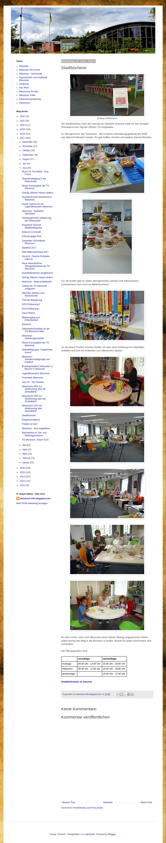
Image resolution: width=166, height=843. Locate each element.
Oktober (26, 150)
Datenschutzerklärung (30, 99)
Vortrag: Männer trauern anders (37, 192)
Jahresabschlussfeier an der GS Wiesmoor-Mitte (36, 330)
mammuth (89, 834)
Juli (24, 163)
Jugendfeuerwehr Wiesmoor (36, 373)
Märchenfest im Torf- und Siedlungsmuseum (34, 434)
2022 (22, 116)
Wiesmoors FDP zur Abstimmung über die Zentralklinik (34, 399)
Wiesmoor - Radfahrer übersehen (33, 212)
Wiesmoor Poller (27, 95)
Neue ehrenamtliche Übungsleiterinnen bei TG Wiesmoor (36, 266)
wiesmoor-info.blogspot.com (35, 498)
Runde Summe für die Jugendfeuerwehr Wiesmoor (37, 205)
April (24, 449)
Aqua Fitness (28, 313)
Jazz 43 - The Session (33, 382)
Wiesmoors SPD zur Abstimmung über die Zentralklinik (34, 389)
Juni (24, 168)
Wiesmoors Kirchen (28, 91)
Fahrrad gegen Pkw (31, 236)
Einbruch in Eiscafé (31, 232)
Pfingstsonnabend (31, 419)
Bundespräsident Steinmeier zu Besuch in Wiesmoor (37, 367)
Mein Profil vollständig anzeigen (32, 503)
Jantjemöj (24, 84)
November (27, 146)
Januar (26, 462)
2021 (22, 121)
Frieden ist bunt (29, 424)
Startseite (108, 802)
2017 (22, 138)
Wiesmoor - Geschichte (30, 73)
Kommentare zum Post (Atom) (88, 807)
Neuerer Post (68, 802)
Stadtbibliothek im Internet (76, 681)
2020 (22, 125)
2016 (22, 468)
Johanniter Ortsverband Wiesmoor (33, 242)
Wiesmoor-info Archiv (29, 70)
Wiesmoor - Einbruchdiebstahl (36, 281)
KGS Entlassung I (30, 308)
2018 (22, 134)
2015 (22, 472)
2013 (22, 481)
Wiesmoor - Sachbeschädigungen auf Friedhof (36, 359)
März (25, 454)
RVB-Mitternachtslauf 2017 (35, 252)
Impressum (24, 103)
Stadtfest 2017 (29, 247)
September (28, 155)
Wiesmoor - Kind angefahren (36, 428)
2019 (22, 129)
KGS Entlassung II (31, 304)
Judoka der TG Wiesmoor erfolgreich (34, 287)
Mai (24, 445)
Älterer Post (146, 802)
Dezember (27, 142)
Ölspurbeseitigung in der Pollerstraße (34, 180)
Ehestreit (26, 324)
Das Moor (24, 87)
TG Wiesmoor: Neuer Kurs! (35, 439)
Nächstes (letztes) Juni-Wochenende (33, 294)
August (26, 159)
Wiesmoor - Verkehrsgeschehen (33, 337)
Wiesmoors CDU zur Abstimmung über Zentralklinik (32, 408)
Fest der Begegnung (32, 300)
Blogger (112, 834)
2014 (22, 476)
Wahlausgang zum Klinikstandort (31, 318)
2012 (22, 485)
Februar (26, 458)
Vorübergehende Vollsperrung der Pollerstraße (36, 219)
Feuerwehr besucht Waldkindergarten (32, 226)
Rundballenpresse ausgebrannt (37, 273)
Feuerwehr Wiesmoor (32, 377)
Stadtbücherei (29, 415)
